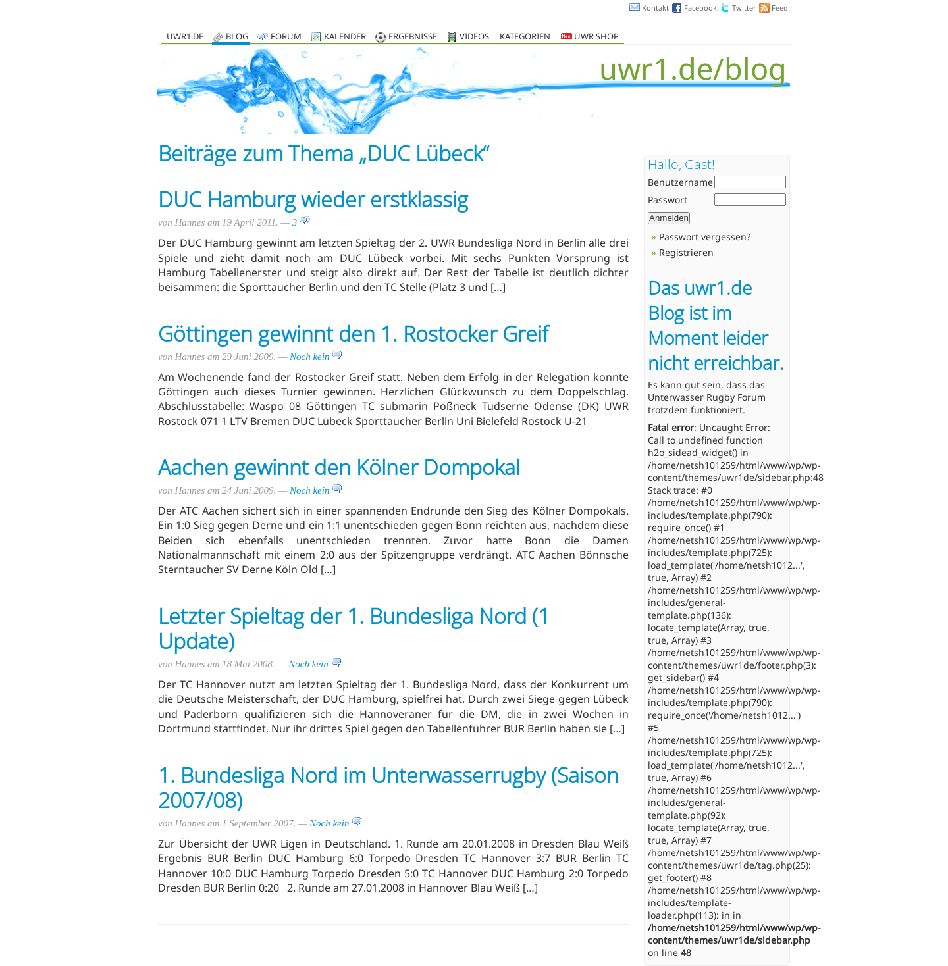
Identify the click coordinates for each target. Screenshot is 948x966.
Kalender (345, 37)
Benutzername (680, 182)
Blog (237, 37)
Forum (286, 37)
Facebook (700, 8)
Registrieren (686, 252)
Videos (474, 37)
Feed (780, 8)
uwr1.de (185, 37)
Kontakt (655, 8)
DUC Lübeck (425, 153)
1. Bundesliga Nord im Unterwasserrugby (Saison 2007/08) (388, 787)
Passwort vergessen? (704, 236)
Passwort (667, 199)
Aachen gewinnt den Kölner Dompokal (339, 467)
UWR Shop (590, 37)
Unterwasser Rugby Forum (707, 397)
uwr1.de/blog (693, 68)
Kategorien (525, 37)
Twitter (744, 8)
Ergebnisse (412, 37)
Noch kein (316, 356)
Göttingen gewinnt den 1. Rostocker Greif (353, 333)
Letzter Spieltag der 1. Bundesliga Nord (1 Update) (354, 628)
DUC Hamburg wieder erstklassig (313, 199)
